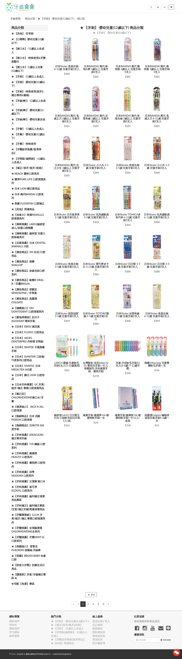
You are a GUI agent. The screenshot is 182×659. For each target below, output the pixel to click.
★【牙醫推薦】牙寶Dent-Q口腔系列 (27, 539)
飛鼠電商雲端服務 (61, 654)
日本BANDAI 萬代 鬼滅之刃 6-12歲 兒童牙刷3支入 (156, 118)
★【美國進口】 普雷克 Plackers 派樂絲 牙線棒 (26, 548)
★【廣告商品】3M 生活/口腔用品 (28, 253)
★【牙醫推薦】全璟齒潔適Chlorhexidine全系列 (26, 529)
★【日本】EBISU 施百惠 (25, 326)
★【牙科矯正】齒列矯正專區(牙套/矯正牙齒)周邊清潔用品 (28, 507)
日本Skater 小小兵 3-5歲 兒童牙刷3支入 (95, 166)
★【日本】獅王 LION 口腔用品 (27, 376)
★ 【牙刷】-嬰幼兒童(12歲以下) (28, 83)
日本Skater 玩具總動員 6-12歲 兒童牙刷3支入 (157, 216)
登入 (107, 621)
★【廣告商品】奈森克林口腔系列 (28, 272)
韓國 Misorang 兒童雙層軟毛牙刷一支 (156, 364)
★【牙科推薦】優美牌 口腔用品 (28, 464)
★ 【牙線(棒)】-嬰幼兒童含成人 (28, 121)
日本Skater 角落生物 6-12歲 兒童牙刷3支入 (66, 68)
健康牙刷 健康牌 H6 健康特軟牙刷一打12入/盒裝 (128, 418)
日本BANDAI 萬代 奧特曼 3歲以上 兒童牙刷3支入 (157, 69)
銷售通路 (14, 635)
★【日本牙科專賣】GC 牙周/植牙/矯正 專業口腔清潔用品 (28, 386)
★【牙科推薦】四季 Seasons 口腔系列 (22, 473)
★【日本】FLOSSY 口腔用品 (27, 332)
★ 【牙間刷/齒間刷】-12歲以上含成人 (28, 160)
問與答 (13, 625)
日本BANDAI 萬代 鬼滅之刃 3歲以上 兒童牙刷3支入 (67, 118)
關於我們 (14, 621)
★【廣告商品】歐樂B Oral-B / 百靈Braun (27, 281)
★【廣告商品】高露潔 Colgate (24, 300)
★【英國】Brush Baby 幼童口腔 (28, 557)
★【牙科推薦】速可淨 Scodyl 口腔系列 (24, 488)
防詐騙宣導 (98, 643)
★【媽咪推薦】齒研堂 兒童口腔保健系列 (28, 235)
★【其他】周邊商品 (22, 209)
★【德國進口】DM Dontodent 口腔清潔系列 (27, 309)
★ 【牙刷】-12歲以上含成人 (27, 76)
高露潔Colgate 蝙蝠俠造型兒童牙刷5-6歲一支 (156, 418)
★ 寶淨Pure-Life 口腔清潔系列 (28, 181)
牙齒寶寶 (15, 18)
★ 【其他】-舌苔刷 (22, 33)
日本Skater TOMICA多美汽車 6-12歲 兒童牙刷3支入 (127, 217)
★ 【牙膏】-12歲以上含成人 (27, 128)
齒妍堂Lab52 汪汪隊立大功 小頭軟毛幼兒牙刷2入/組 (67, 418)
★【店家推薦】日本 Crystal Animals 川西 (28, 244)
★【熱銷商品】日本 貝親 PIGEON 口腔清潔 (25, 418)
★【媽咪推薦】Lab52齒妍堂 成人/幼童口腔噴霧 (28, 226)
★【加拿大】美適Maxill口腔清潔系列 (27, 216)
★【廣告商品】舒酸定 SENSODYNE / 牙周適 (24, 291)
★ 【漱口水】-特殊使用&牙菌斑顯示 (28, 59)
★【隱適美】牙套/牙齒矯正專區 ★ (28, 576)
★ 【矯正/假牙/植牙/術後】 (27, 167)
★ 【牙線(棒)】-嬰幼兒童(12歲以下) (27, 112)
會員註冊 (97, 621)
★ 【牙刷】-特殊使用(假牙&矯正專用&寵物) (27, 93)
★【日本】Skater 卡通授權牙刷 (28, 349)
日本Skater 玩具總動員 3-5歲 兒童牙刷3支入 (96, 216)
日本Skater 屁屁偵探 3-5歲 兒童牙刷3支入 (67, 315)
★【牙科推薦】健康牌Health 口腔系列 (24, 455)
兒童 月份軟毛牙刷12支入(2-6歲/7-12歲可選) (128, 365)
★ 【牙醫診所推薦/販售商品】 (26, 151)
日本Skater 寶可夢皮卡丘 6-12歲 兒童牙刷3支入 (96, 266)
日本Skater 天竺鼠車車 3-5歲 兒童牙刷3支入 (67, 216)
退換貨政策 (98, 635)
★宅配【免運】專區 (22, 583)
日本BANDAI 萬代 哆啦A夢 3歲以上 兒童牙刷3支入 (95, 69)
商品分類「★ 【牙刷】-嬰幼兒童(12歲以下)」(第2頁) (55, 18)
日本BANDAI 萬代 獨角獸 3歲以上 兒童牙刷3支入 (128, 69)
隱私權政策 (98, 632)
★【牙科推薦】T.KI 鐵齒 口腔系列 (28, 445)
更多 (91, 594)
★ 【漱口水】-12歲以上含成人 (27, 50)
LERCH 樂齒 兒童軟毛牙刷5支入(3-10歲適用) (67, 364)
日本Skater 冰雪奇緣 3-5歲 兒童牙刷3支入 (128, 315)
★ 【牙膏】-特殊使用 (23, 143)
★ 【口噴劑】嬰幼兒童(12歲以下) (27, 41)
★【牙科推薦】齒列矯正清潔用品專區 (28, 498)
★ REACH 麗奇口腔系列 (25, 173)
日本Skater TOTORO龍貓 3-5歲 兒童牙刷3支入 (96, 316)
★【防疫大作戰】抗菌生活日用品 (28, 566)
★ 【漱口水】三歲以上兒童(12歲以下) (27, 69)
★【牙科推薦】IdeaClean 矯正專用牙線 (27, 436)
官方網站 (14, 632)
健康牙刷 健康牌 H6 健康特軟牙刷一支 (96, 416)
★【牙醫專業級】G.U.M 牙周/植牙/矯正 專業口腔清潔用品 (28, 518)
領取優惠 (166, 640)
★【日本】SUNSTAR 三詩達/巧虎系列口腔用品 (28, 358)
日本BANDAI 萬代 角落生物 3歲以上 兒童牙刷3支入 (128, 118)
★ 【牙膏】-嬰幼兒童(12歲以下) (28, 136)
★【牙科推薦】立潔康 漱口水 (28, 481)
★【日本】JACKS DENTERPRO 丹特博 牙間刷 (27, 339)
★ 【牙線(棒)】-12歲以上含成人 (28, 102)
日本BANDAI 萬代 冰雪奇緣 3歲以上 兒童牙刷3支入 (96, 118)
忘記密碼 (97, 625)
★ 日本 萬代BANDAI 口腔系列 (27, 196)
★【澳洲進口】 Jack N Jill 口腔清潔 (27, 408)
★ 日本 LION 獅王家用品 (25, 188)
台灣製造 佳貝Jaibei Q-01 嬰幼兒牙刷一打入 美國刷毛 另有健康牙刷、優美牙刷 (96, 367)
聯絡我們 (14, 628)
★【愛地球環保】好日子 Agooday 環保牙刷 (25, 319)
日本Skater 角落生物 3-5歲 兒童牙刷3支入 (128, 166)
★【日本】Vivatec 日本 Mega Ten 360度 (25, 367)
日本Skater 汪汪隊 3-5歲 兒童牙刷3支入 (127, 265)
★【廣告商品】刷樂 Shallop (22, 263)
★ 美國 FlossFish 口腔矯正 (27, 203)
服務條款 (97, 628)
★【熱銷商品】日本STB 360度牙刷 (27, 427)
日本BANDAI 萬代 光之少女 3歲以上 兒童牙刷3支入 (67, 167)
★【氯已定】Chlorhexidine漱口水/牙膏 (27, 397)
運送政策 (97, 639)
